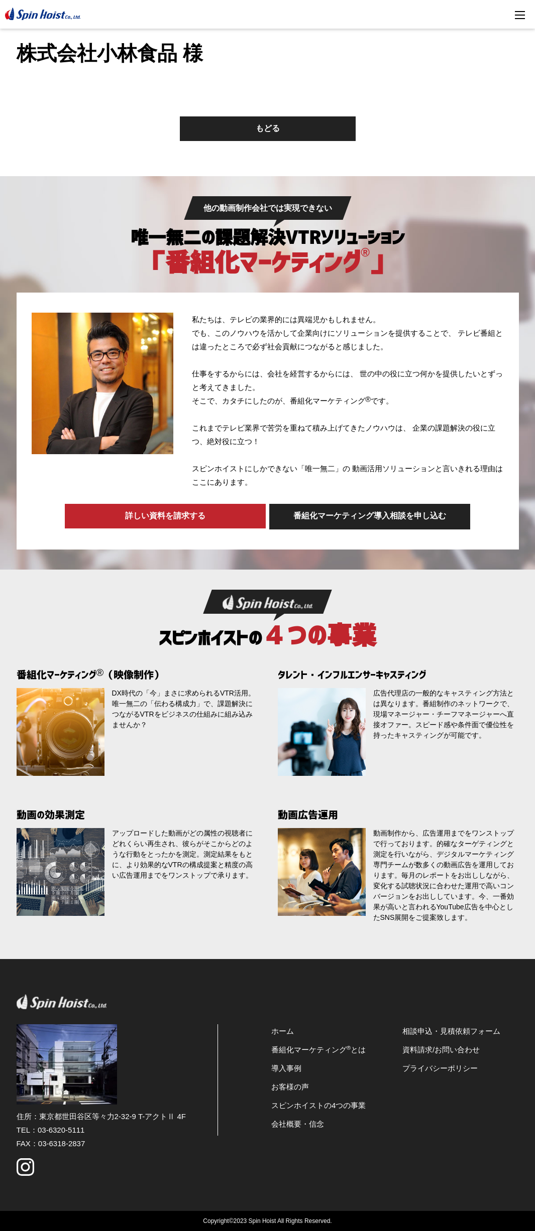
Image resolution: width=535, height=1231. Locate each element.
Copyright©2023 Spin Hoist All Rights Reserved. (267, 1219)
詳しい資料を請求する (165, 515)
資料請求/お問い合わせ (441, 1048)
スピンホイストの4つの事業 (318, 1104)
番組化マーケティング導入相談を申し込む (370, 515)
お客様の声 (290, 1085)
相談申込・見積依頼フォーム (451, 1030)
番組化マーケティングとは (318, 1048)
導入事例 (286, 1067)
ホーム (282, 1030)
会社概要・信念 (297, 1123)
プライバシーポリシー (440, 1067)
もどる (268, 128)
